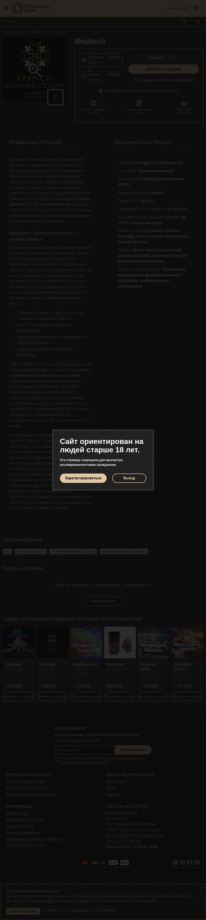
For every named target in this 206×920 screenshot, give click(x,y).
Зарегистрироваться (83, 478)
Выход (129, 478)
